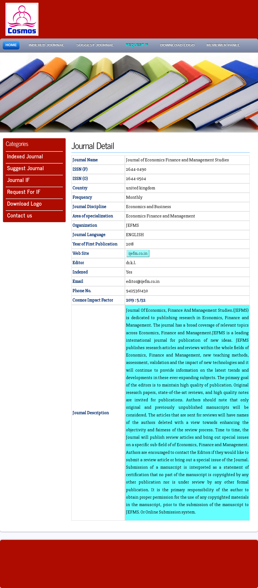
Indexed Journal (46, 45)
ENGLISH (135, 235)
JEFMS (132, 225)
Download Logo (177, 45)
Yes (129, 272)
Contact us (19, 215)
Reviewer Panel (223, 45)
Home (11, 45)
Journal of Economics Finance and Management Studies (177, 160)
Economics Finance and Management (160, 216)
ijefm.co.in (137, 253)
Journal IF (18, 179)
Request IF (137, 45)
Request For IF (24, 191)
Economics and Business (148, 206)
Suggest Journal (95, 45)
